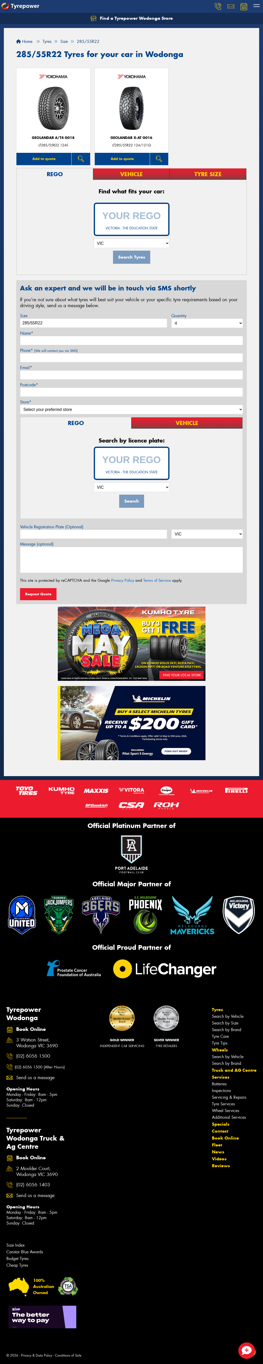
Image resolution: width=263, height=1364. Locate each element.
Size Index (15, 1245)
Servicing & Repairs (229, 1097)
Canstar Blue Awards (24, 1252)
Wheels (220, 1050)
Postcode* (29, 385)
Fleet (217, 1145)
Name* (26, 333)
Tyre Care (220, 1036)
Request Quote (38, 594)
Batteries (219, 1084)
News (218, 1152)
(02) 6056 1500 (33, 1056)
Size (23, 315)
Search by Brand (226, 1029)
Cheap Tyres (17, 1265)
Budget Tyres (17, 1258)
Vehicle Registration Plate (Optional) (51, 527)
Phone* (49, 350)
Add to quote (43, 158)
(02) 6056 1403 (33, 1185)
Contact (220, 1131)
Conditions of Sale (68, 1355)
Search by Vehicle (227, 1016)
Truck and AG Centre (234, 1070)
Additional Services (229, 1117)
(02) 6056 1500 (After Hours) (40, 1067)
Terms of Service (157, 580)
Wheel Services (225, 1110)
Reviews (221, 1166)
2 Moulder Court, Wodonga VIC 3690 (37, 1172)
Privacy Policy (122, 580)
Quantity (178, 315)
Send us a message (35, 1078)
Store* (25, 402)
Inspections (221, 1090)
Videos (219, 1159)
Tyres (217, 1009)
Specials (220, 1124)
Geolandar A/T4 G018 (53, 138)
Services (220, 1077)
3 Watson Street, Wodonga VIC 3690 (37, 1043)
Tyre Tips (219, 1043)
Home (24, 41)
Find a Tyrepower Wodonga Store (131, 18)
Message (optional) (37, 544)
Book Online (225, 1138)
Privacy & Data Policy (36, 1355)
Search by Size (225, 1023)
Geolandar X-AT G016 (131, 138)
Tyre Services (223, 1104)
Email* (26, 367)
